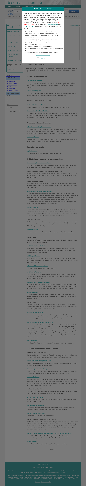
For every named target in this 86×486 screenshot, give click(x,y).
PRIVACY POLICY (53, 24)
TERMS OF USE (28, 26)
